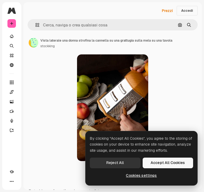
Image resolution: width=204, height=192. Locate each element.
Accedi (187, 10)
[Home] (11, 36)
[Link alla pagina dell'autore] (33, 42)
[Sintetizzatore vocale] (11, 121)
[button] (35, 25)
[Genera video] (11, 111)
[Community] (11, 65)
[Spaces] (11, 92)
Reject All (115, 162)
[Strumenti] (11, 82)
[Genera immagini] (11, 101)
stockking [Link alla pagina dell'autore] (47, 46)
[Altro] (11, 181)
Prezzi (167, 10)
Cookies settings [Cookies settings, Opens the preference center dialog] (141, 175)
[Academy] (11, 171)
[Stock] (11, 55)
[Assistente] (11, 130)
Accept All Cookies (168, 162)
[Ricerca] (11, 46)
